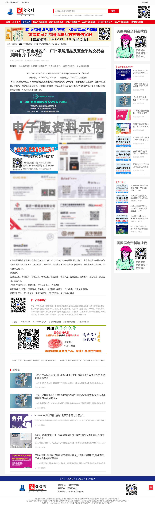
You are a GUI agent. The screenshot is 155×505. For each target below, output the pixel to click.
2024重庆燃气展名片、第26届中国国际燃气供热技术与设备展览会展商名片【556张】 (98, 360)
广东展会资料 (83, 322)
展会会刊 (16, 22)
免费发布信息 (137, 22)
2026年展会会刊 (40, 22)
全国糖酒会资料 (88, 15)
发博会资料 (57, 15)
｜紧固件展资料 (68, 66)
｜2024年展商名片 (39, 66)
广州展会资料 (55, 322)
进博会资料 (78, 15)
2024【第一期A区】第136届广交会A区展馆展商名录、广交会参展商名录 (45, 360)
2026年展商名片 (56, 22)
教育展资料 (99, 15)
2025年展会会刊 (89, 22)
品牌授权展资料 (67, 15)
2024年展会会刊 (122, 22)
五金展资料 (25, 322)
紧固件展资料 (69, 322)
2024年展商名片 (105, 22)
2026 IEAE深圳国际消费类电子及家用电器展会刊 (60, 415)
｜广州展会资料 (54, 66)
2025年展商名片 (73, 22)
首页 (8, 22)
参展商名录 (70, 479)
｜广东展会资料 (82, 66)
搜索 (113, 11)
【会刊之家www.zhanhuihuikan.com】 (62, 503)
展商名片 (26, 22)
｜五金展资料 (24, 66)
